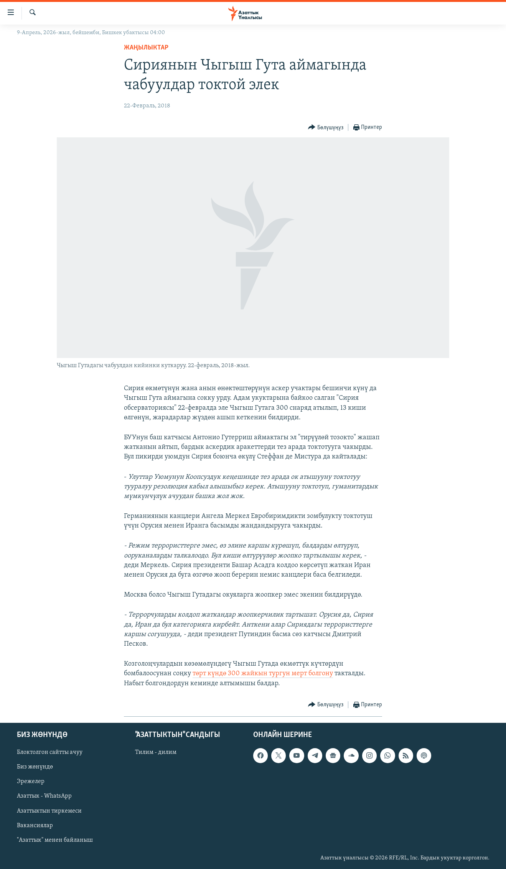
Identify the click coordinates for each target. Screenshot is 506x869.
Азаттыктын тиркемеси (49, 811)
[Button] (325, 127)
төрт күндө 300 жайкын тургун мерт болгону (263, 673)
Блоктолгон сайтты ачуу (49, 752)
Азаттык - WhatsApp (44, 796)
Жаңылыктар (146, 47)
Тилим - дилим (155, 752)
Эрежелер (31, 781)
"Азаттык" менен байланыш (55, 840)
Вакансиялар (35, 825)
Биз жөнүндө (35, 767)
